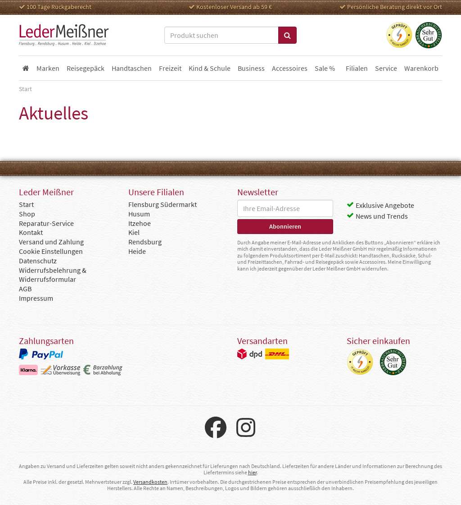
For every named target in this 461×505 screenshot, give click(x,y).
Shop (27, 213)
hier (252, 472)
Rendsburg (145, 241)
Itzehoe (139, 223)
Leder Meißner (64, 35)
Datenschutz (38, 260)
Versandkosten (150, 481)
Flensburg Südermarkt (162, 204)
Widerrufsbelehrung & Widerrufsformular (52, 275)
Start (26, 204)
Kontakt (31, 232)
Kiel (134, 232)
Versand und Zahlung (51, 241)
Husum (139, 213)
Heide (137, 251)
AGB (25, 288)
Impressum (36, 298)
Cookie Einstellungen (51, 251)
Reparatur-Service (46, 223)
